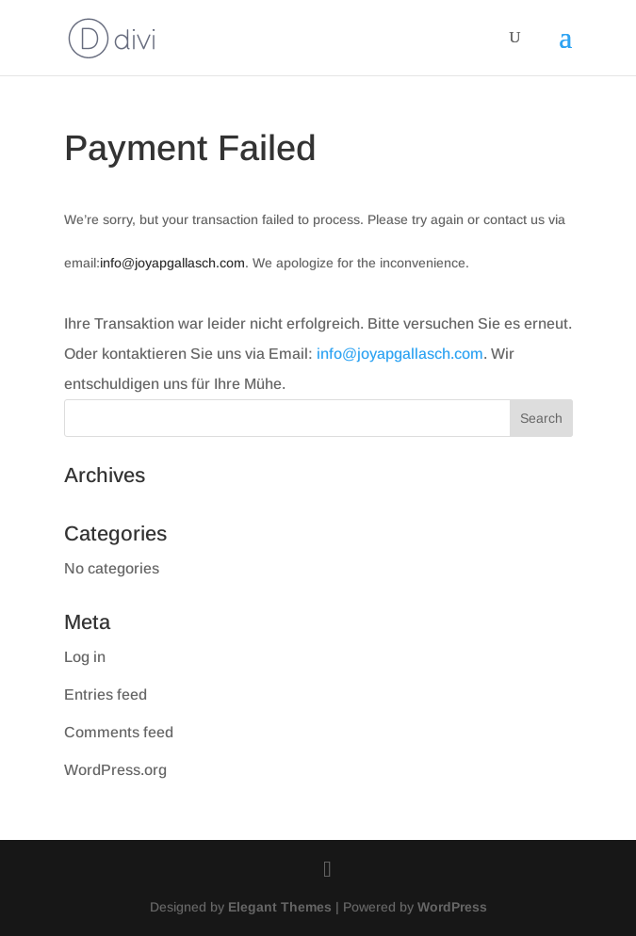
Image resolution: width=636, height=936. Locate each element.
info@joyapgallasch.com (172, 262)
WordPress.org (115, 770)
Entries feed (105, 694)
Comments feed (118, 732)
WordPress (452, 906)
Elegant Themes (280, 906)
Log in (85, 657)
